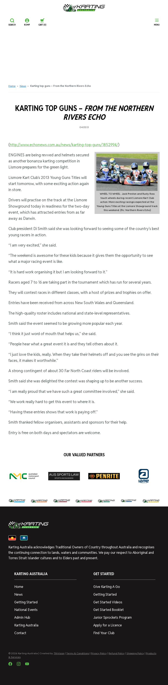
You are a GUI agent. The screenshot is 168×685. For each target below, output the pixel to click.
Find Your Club (104, 633)
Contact (20, 633)
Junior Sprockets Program (112, 617)
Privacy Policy (99, 653)
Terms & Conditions (77, 653)
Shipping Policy (135, 653)
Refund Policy (117, 653)
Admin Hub (22, 617)
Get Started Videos (107, 602)
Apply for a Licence (107, 625)
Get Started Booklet (108, 610)
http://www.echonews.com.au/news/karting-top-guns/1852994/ (64, 144)
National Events (26, 610)
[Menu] (157, 22)
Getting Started (26, 602)
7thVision (59, 653)
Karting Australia (26, 625)
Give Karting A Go (106, 587)
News (23, 85)
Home (12, 85)
